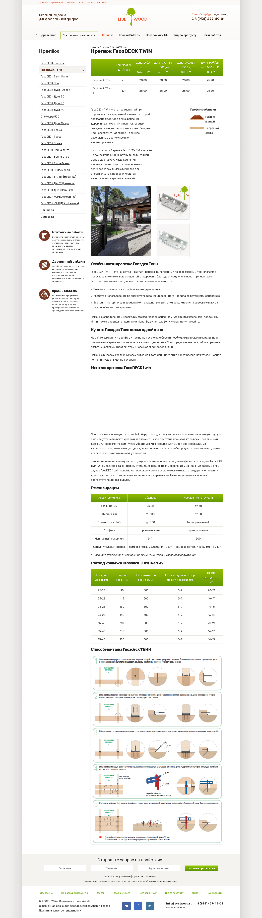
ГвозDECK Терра (51, 136)
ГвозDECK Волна (51, 143)
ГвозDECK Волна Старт (56, 156)
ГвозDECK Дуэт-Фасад (55, 89)
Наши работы (212, 35)
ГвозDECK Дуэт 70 (52, 103)
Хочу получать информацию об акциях (131, 876)
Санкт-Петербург (202, 14)
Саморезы (47, 216)
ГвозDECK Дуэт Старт (55, 123)
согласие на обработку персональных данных (155, 881)
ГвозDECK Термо (51, 130)
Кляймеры (47, 210)
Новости (71, 2)
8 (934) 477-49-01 (209, 19)
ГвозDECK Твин (51, 69)
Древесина (48, 35)
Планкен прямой (203, 119)
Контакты (101, 2)
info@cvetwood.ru (179, 903)
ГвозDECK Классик (52, 63)
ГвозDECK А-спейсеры (55, 163)
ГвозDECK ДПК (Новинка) (57, 190)
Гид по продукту (185, 35)
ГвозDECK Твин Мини (54, 76)
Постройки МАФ (157, 35)
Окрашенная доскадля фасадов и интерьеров (59, 17)
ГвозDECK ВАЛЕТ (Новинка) (58, 176)
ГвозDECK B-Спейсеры (55, 170)
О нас (90, 2)
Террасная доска (204, 130)
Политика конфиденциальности (60, 910)
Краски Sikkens (129, 35)
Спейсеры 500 (50, 116)
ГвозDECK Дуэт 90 (52, 110)
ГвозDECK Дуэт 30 (52, 96)
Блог (81, 2)
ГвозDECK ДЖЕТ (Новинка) (58, 183)
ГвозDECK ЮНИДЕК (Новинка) (60, 203)
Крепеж (107, 35)
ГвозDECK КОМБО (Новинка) (58, 196)
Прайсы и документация (51, 2)
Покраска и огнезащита (79, 35)
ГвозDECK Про (50, 83)
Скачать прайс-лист (201, 868)
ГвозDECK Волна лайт (55, 150)
